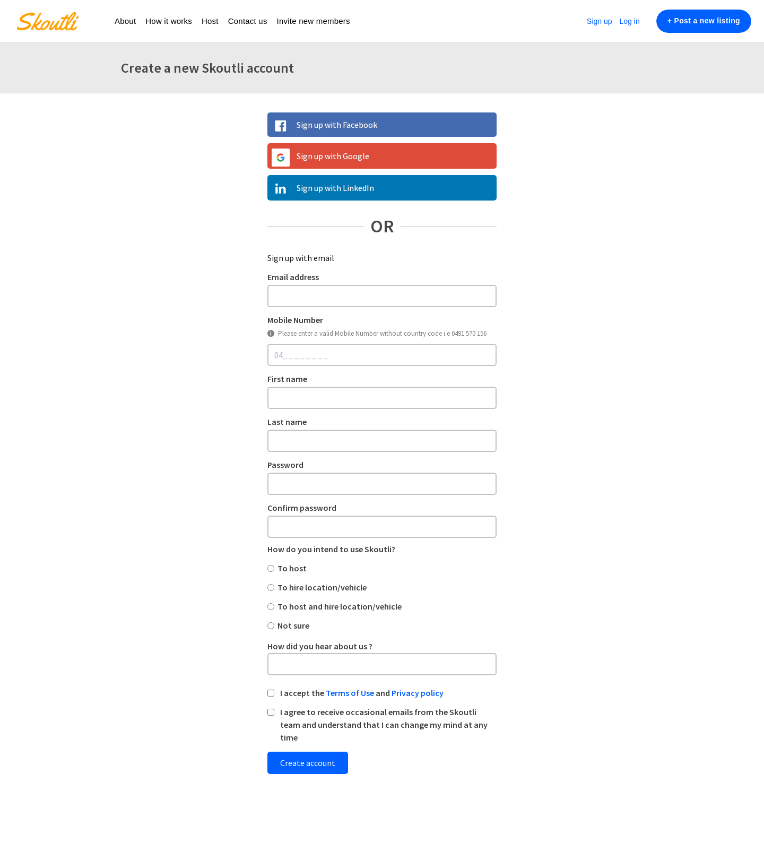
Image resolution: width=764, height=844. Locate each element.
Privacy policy (418, 693)
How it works (168, 20)
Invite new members (313, 20)
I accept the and (362, 692)
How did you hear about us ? (319, 646)
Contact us (247, 20)
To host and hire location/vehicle (339, 606)
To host (292, 568)
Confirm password (301, 507)
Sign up (599, 21)
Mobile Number (295, 320)
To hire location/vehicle (322, 587)
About (125, 20)
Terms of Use (350, 693)
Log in (630, 21)
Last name (287, 421)
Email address (293, 277)
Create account (307, 763)
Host (210, 20)
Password (285, 464)
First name (287, 378)
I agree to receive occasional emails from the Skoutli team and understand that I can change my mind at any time (384, 725)
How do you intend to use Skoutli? (331, 549)
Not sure (293, 625)
